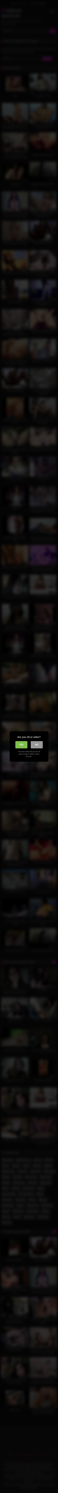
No (36, 745)
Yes (21, 745)
